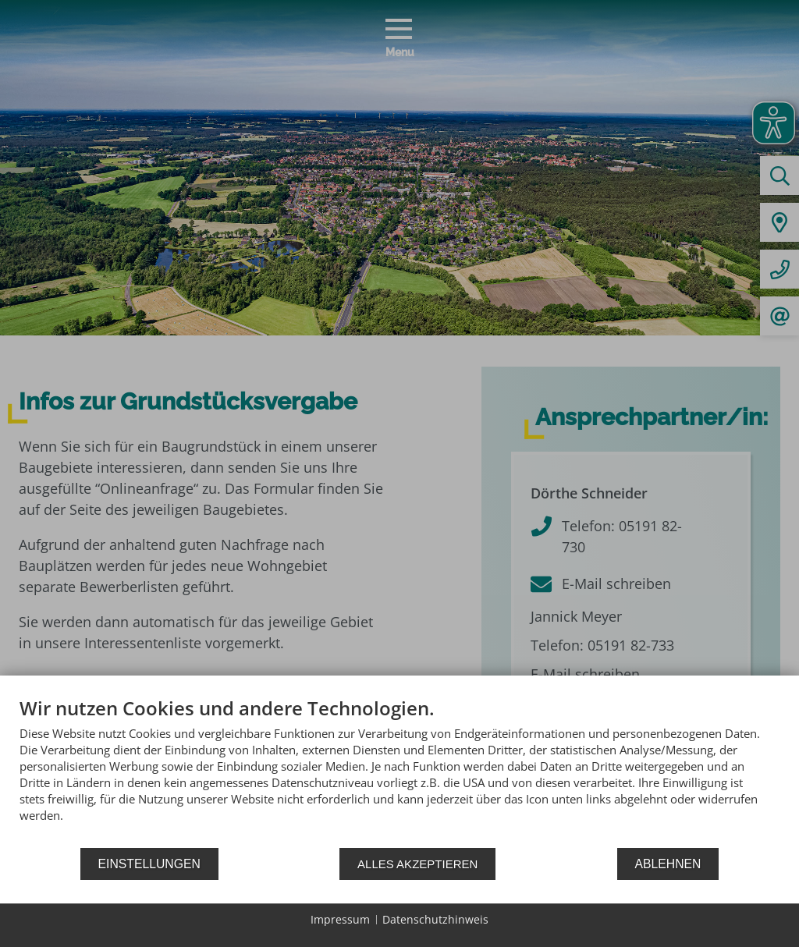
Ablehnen (668, 864)
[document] (399, 771)
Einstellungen (149, 864)
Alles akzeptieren (417, 864)
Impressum (340, 919)
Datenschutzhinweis (435, 919)
